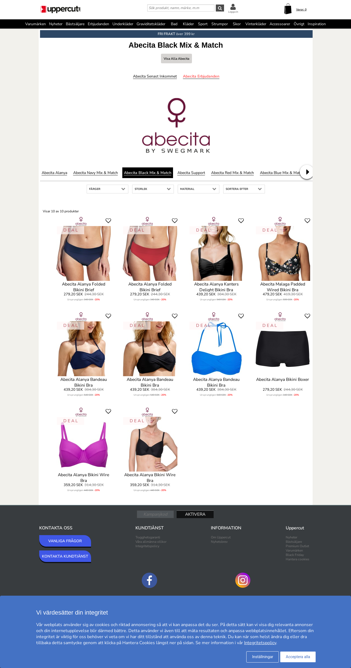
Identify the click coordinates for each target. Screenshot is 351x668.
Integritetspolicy (147, 546)
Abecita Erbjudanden (201, 76)
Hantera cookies (297, 559)
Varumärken (35, 24)
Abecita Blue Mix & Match (282, 172)
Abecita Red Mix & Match (232, 172)
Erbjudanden (98, 24)
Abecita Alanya (54, 172)
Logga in (233, 11)
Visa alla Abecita (176, 58)
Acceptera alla (298, 657)
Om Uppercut (221, 537)
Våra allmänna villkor (150, 541)
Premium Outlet (297, 546)
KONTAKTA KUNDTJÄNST (65, 556)
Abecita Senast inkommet (155, 76)
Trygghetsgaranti (147, 537)
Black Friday (295, 555)
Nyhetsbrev (219, 541)
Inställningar (262, 657)
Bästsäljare (75, 24)
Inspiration (317, 24)
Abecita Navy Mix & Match (95, 172)
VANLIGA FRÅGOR (65, 541)
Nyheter (56, 24)
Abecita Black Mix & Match (147, 172)
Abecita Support (191, 172)
